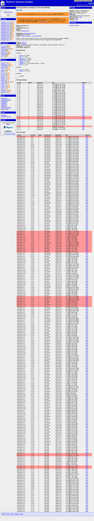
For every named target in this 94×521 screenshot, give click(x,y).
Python (3, 54)
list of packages (37, 36)
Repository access (6, 116)
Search (17, 514)
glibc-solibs (22, 59)
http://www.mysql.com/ (29, 33)
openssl (21, 63)
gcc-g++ (21, 58)
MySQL (3, 79)
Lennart (3, 74)
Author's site (4, 109)
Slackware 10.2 (5, 38)
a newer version (43, 21)
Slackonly (3, 106)
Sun (2, 89)
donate (8, 124)
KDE (2, 71)
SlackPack (4, 115)
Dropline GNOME (5, 99)
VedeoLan (4, 90)
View (76, 18)
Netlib (2, 80)
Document (4, 64)
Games (3, 50)
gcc (20, 56)
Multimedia (4, 53)
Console (3, 46)
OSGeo (3, 86)
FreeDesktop (4, 65)
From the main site (74, 25)
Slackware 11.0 (5, 36)
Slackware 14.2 (5, 23)
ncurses (21, 62)
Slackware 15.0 (5, 22)
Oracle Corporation (26, 36)
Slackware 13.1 (5, 29)
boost (20, 55)
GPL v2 (23, 42)
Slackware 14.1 (5, 25)
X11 (2, 56)
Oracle (3, 84)
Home (8, 514)
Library (3, 52)
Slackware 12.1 (5, 33)
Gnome (3, 67)
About (21, 514)
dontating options (10, 134)
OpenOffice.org (5, 81)
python (21, 71)
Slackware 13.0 (5, 30)
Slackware (4, 98)
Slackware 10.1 (5, 39)
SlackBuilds (4, 101)
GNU (2, 68)
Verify (80, 17)
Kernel (3, 73)
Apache (3, 62)
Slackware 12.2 (5, 32)
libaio (20, 60)
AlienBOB (3, 103)
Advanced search (8, 12)
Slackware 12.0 (5, 35)
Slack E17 (4, 105)
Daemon (3, 47)
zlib (20, 64)
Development (4, 49)
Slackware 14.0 (5, 26)
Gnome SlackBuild (6, 107)
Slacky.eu (3, 102)
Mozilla (3, 77)
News (12, 514)
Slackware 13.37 (5, 28)
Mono (2, 76)
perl (20, 69)
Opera (2, 83)
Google (3, 70)
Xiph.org (3, 92)
